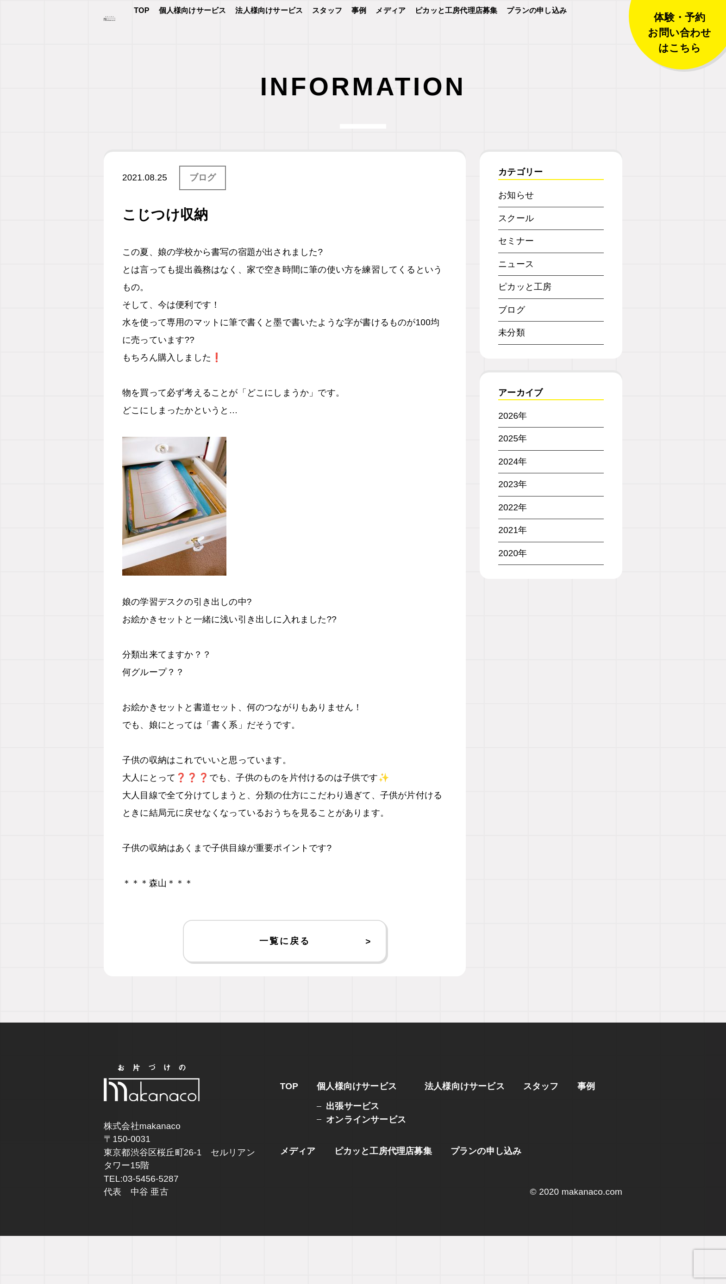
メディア (391, 38)
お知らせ (516, 243)
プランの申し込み (537, 38)
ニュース (516, 311)
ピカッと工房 (524, 335)
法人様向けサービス (269, 38)
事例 (358, 38)
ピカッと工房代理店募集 (456, 38)
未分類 (511, 380)
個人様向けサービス (192, 38)
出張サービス (352, 1154)
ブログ (202, 225)
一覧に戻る (284, 988)
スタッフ (327, 38)
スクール (516, 266)
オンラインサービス (366, 1167)
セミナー (516, 289)
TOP (141, 38)
